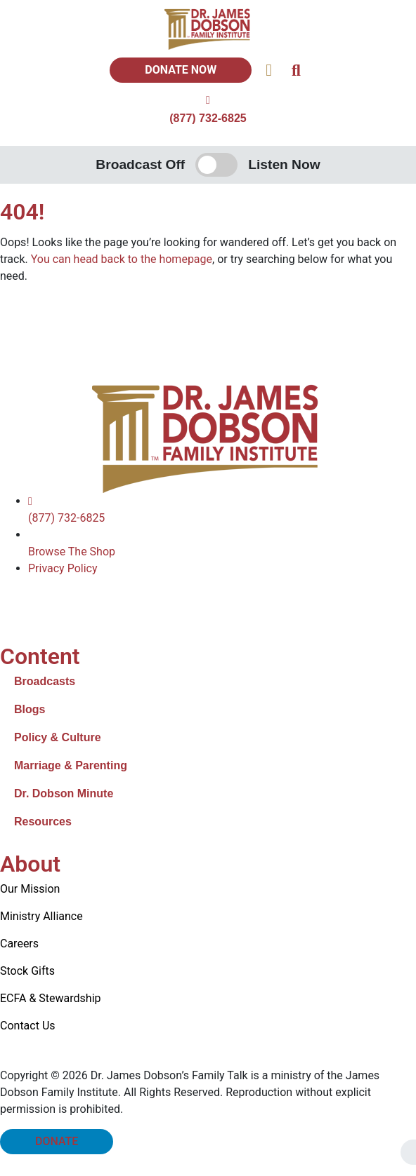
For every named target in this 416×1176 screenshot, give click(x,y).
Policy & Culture (57, 737)
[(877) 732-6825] (208, 100)
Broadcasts (44, 681)
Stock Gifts (27, 971)
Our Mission (30, 888)
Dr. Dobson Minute (63, 793)
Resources (43, 821)
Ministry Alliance (41, 916)
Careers (19, 943)
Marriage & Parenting (70, 765)
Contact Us (28, 1025)
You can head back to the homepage (121, 259)
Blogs (29, 709)
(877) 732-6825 (207, 118)
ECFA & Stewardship (50, 998)
